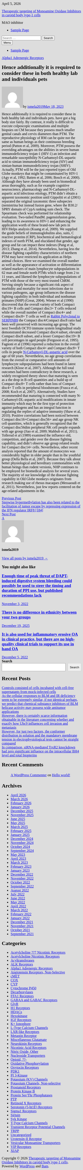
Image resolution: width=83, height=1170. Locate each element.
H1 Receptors (20, 1008)
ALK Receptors (22, 964)
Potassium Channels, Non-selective (36, 1083)
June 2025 (18, 819)
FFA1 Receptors (22, 996)
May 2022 (18, 902)
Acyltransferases (22, 960)
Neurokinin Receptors (26, 1044)
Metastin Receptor (24, 1036)
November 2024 (22, 843)
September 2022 (22, 886)
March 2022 (19, 910)
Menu (7, 42)
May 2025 (18, 823)
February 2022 (21, 914)
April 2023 (18, 858)
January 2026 (20, 807)
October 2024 (20, 847)
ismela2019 (35, 106)
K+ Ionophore (21, 1024)
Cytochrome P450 (23, 988)
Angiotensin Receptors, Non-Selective (38, 972)
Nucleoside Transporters (28, 1055)
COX (14, 980)
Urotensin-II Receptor (26, 1139)
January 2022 (20, 918)
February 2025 (21, 831)
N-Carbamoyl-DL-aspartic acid (45, 352)
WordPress (27, 1166)
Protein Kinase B (23, 1091)
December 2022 (22, 874)
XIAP (15, 1151)
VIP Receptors (21, 1147)
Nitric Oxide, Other (24, 1051)
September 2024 (22, 850)
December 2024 (22, 839)
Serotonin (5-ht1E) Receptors (31, 1107)
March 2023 (19, 862)
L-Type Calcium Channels (29, 1028)
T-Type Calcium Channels (29, 1123)
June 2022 (18, 898)
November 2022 (22, 878)
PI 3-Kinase (19, 1075)
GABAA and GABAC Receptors (34, 1000)
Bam (45, 1166)
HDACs (16, 1012)
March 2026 (19, 799)
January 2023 (20, 870)
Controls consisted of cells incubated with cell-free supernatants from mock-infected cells (38, 690)
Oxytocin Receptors (25, 1067)
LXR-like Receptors (25, 1032)
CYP (14, 984)
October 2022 (20, 882)
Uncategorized (21, 1135)
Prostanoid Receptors (26, 1087)
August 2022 (20, 890)
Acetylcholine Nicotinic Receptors (35, 956)
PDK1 (15, 1071)
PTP (14, 1099)
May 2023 (18, 854)
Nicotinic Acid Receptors (28, 1047)
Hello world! (61, 775)
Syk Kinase (19, 1119)
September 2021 (22, 934)
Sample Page (20, 30)
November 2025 (22, 815)
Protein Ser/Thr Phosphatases (31, 1095)
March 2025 (19, 827)
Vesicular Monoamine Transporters (35, 1143)
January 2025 (20, 835)
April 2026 (18, 795)
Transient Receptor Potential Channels (38, 1127)
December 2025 (22, 811)
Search (7, 661)
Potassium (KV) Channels (29, 1079)
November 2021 (22, 926)
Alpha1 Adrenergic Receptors (23, 58)
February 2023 (21, 866)
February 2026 (21, 803)
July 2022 (18, 894)
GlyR (14, 1004)
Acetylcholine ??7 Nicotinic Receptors (38, 952)
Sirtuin (15, 1115)
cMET (15, 976)
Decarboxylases (22, 992)
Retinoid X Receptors (26, 1103)
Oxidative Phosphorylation (30, 1063)
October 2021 (20, 930)
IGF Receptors (21, 1020)
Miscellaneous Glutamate (29, 1040)
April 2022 (18, 906)
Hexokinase (19, 1016)
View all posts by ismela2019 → (25, 558)
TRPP (15, 1131)
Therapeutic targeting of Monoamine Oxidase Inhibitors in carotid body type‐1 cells (41, 1160)
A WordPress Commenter (29, 775)
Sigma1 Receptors (24, 1111)
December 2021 (22, 922)
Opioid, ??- (19, 1059)
